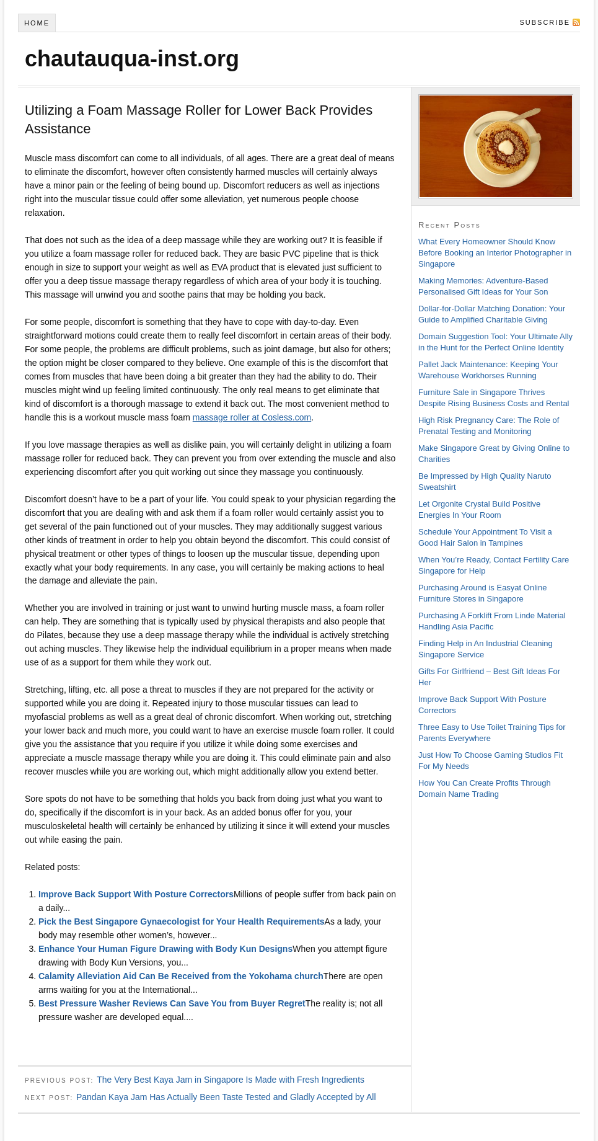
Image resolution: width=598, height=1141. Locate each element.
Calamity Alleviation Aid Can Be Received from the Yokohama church (180, 976)
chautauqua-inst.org (132, 58)
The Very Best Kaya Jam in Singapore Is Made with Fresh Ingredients (230, 1080)
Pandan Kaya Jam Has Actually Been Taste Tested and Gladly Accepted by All (226, 1097)
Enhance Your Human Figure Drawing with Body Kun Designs (165, 949)
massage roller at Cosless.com (252, 417)
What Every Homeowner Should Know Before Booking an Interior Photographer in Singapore (494, 253)
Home (37, 23)
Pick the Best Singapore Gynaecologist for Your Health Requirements (181, 921)
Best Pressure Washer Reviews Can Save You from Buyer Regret (172, 1003)
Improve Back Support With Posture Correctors (136, 894)
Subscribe (544, 22)
